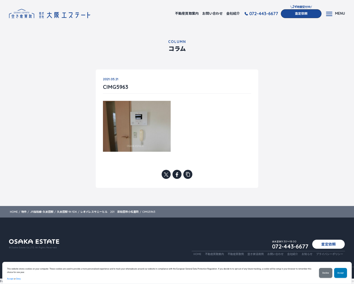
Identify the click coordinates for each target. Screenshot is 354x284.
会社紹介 (233, 13)
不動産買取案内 (187, 13)
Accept (10, 279)
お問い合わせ (212, 13)
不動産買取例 (236, 254)
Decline (325, 273)
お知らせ (307, 254)
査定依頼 (301, 14)
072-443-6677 (263, 13)
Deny (18, 279)
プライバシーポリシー (329, 254)
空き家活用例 (255, 254)
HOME (197, 254)
